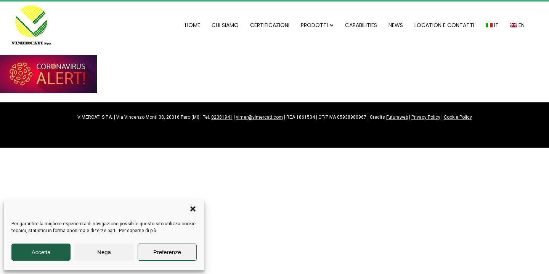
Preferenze (167, 252)
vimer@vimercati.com (259, 117)
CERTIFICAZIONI (269, 25)
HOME (192, 25)
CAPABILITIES (361, 25)
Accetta (41, 252)
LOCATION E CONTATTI (444, 25)
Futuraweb (397, 117)
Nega (104, 252)
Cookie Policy (458, 117)
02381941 (222, 117)
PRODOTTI (317, 25)
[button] (193, 209)
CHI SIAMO (225, 25)
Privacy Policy (425, 117)
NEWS (395, 25)
